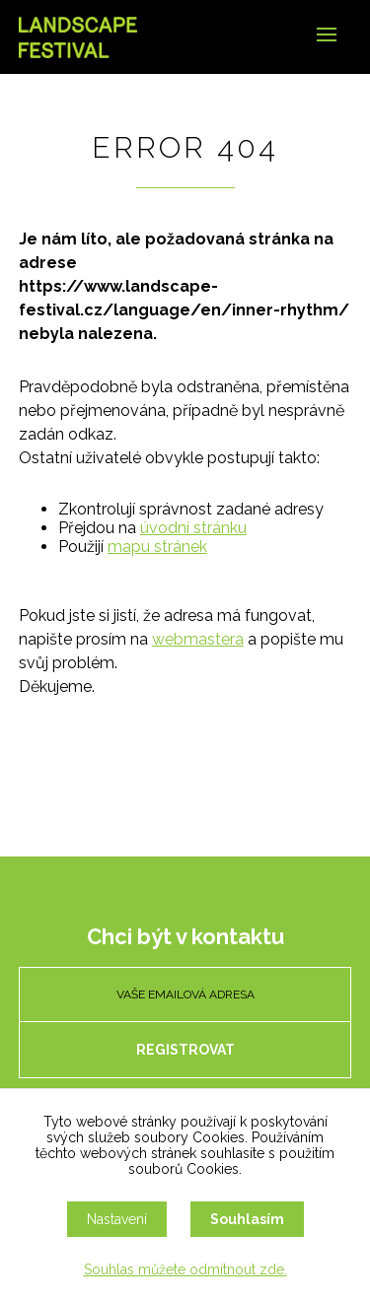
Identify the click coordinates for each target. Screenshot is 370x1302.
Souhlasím (247, 1219)
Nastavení (117, 1219)
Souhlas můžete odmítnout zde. (185, 1269)
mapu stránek (157, 546)
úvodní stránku (193, 527)
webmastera (198, 639)
